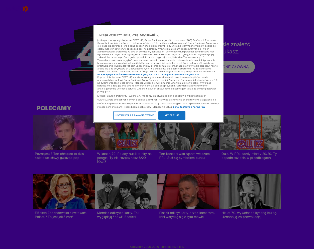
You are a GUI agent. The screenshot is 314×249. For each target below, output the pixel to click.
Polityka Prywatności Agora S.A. (181, 74)
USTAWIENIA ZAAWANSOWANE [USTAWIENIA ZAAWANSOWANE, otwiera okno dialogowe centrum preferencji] (135, 115)
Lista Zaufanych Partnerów (189, 106)
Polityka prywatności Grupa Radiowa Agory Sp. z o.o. (128, 74)
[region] (158, 74)
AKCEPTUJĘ (171, 115)
